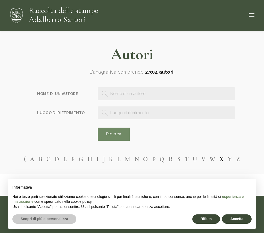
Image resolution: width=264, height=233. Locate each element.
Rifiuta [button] (206, 219)
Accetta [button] (236, 219)
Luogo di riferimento (61, 113)
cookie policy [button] (81, 201)
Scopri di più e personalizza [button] (44, 219)
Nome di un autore (57, 94)
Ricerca (114, 133)
